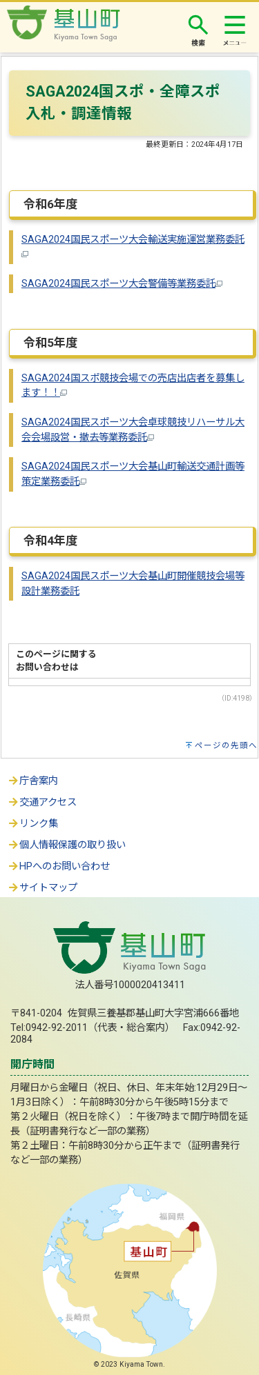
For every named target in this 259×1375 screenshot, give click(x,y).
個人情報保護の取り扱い (66, 845)
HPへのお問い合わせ (58, 866)
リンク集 (32, 824)
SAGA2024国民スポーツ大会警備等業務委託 (121, 284)
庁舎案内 (32, 781)
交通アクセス (42, 802)
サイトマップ (42, 888)
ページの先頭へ (226, 745)
